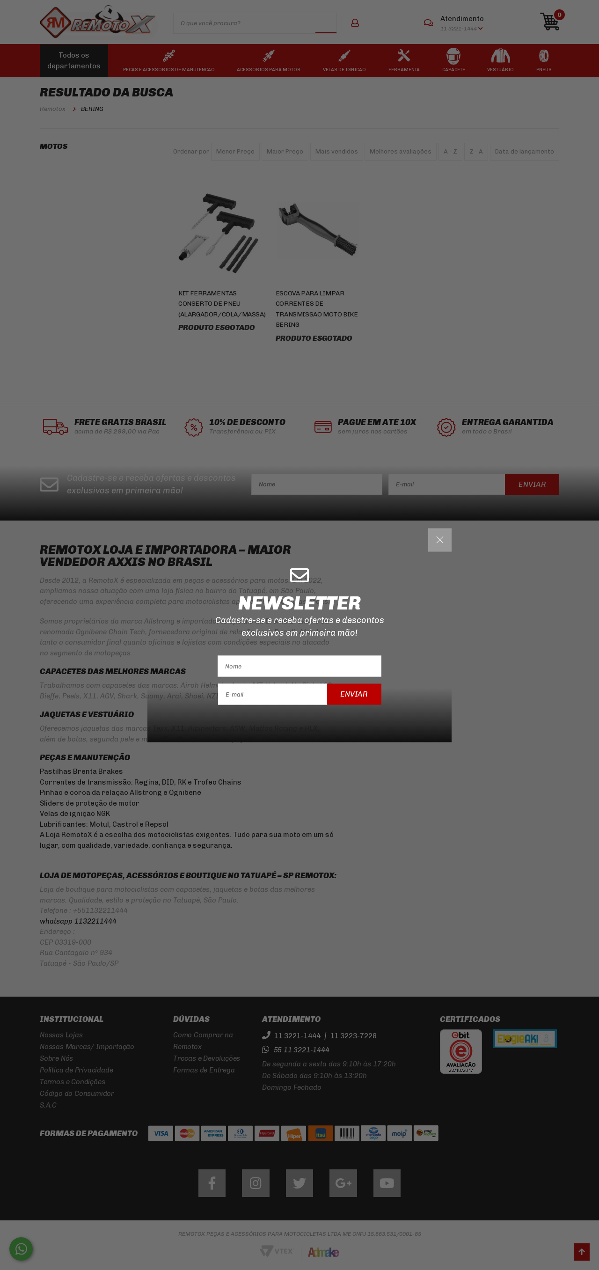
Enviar (354, 694)
